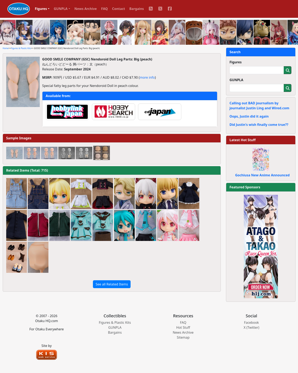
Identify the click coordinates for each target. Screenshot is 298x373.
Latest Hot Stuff (243, 140)
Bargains (136, 8)
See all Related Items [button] (112, 284)
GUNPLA (236, 80)
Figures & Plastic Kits (21, 48)
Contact (118, 8)
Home (5, 48)
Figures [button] (41, 8)
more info (147, 77)
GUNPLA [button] (61, 8)
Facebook (251, 322)
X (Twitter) (251, 327)
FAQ (104, 8)
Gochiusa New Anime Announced (262, 175)
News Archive (85, 8)
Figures (236, 62)
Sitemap (183, 337)
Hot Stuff (183, 327)
